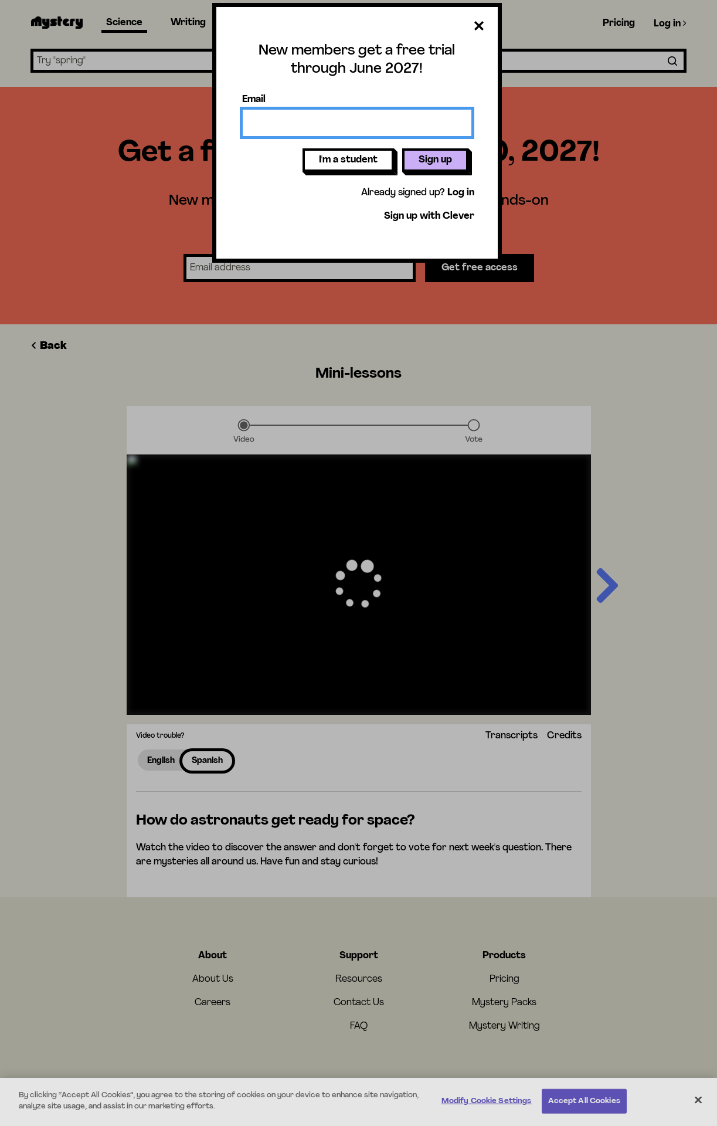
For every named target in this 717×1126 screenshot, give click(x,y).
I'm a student (348, 160)
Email (254, 99)
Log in (460, 193)
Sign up (435, 160)
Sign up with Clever (429, 216)
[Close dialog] (479, 28)
